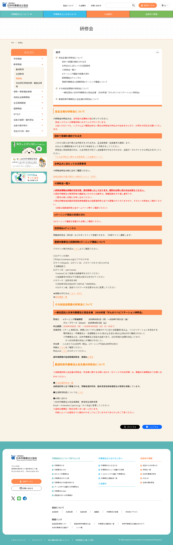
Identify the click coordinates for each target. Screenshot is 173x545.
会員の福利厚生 (148, 482)
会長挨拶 (55, 512)
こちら (76, 248)
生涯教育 (20, 73)
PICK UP (146, 478)
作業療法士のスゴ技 (61, 478)
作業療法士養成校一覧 (109, 478)
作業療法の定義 (112, 512)
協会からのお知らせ (150, 465)
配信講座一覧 (61, 296)
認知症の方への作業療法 (63, 495)
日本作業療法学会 (149, 474)
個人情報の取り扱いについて (58, 540)
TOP (12, 43)
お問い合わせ (96, 5)
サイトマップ (37, 540)
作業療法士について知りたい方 (66, 458)
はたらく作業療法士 (61, 474)
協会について (68, 5)
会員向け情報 (146, 458)
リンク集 (79, 527)
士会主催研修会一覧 (64, 382)
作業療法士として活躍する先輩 (112, 469)
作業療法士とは (60, 469)
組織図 (96, 512)
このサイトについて (18, 540)
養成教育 (20, 69)
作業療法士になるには (109, 465)
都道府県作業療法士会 (82, 524)
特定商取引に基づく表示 (85, 540)
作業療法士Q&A (60, 491)
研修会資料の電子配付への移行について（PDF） (75, 176)
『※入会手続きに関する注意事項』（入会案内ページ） (79, 156)
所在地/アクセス (132, 512)
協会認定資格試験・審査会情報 (29, 84)
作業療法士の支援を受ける (64, 482)
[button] (165, 5)
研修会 (19, 78)
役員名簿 (69, 512)
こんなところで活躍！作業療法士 (113, 474)
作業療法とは (59, 465)
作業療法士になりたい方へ (110, 458)
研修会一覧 (147, 469)
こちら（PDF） (76, 293)
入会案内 (82, 5)
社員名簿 (83, 512)
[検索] (133, 5)
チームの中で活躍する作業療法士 (66, 487)
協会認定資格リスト (59, 524)
